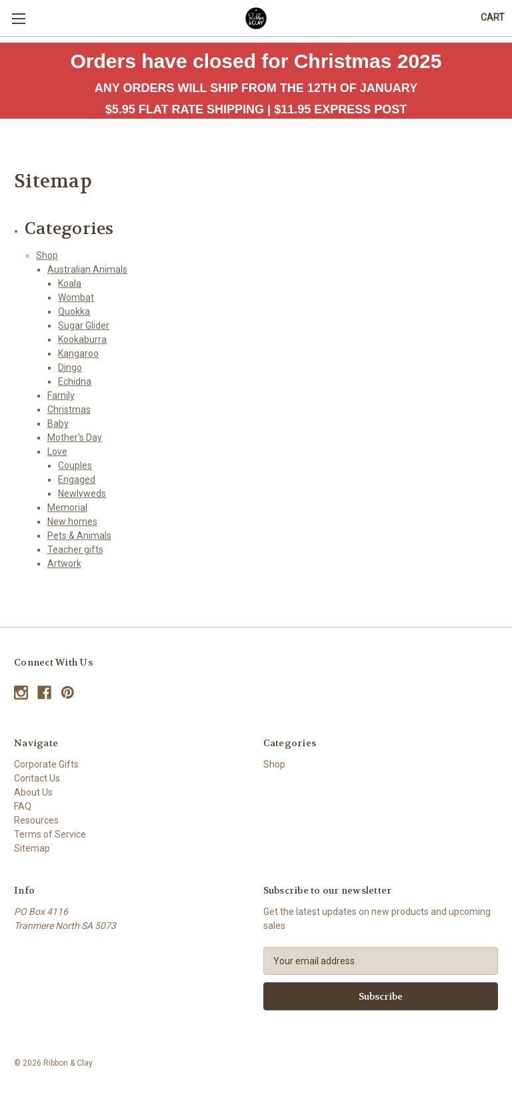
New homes (72, 521)
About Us (33, 792)
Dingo (70, 367)
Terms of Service (50, 834)
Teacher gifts (75, 549)
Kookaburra (82, 339)
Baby (58, 423)
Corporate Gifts (46, 764)
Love (57, 451)
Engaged (76, 479)
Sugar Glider (83, 325)
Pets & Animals (79, 535)
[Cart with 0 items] (492, 17)
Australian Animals (87, 269)
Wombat (76, 297)
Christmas (69, 409)
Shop (47, 255)
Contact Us (37, 778)
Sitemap (32, 848)
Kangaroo (78, 353)
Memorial (67, 507)
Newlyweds (82, 493)
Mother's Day (74, 437)
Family (61, 395)
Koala (69, 283)
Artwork (64, 563)
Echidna (74, 381)
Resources (36, 820)
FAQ (22, 806)
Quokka (74, 311)
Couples (75, 465)
